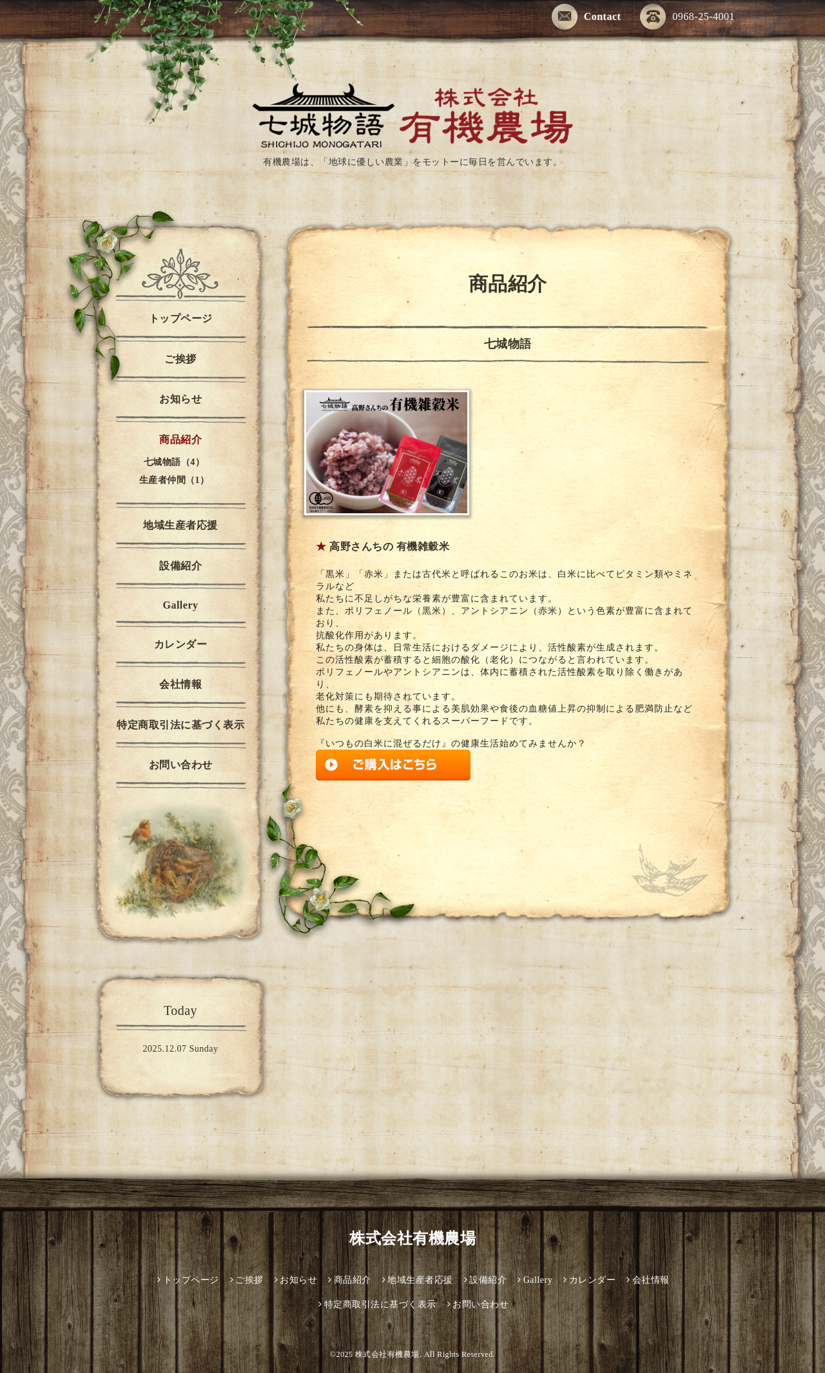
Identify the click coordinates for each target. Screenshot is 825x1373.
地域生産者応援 (180, 525)
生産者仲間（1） (174, 480)
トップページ (181, 318)
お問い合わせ (181, 764)
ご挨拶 (180, 359)
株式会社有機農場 (412, 1238)
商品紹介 (180, 439)
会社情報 (180, 684)
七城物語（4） (174, 462)
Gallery (180, 605)
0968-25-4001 (687, 16)
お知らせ (180, 398)
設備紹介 (180, 565)
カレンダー (181, 644)
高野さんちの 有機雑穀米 (389, 546)
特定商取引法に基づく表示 (180, 724)
